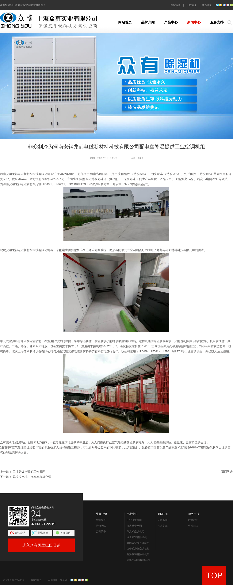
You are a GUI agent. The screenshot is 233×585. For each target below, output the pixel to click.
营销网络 (101, 525)
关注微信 (65, 532)
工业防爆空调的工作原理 (29, 471)
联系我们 (207, 5)
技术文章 (162, 525)
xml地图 (52, 580)
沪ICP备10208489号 (14, 580)
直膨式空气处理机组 (138, 542)
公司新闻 (162, 520)
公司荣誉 (101, 531)
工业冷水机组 (134, 520)
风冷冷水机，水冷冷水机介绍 (32, 476)
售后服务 (193, 525)
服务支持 (217, 22)
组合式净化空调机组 (138, 548)
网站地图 (36, 580)
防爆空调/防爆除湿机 (138, 560)
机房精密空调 (134, 525)
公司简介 (191, 5)
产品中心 (171, 22)
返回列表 (227, 471)
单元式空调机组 (135, 531)
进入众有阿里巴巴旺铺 (41, 545)
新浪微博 (20, 532)
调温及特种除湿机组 (138, 554)
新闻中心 (194, 22)
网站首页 (176, 5)
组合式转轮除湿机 (137, 537)
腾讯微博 (43, 532)
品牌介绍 (148, 22)
